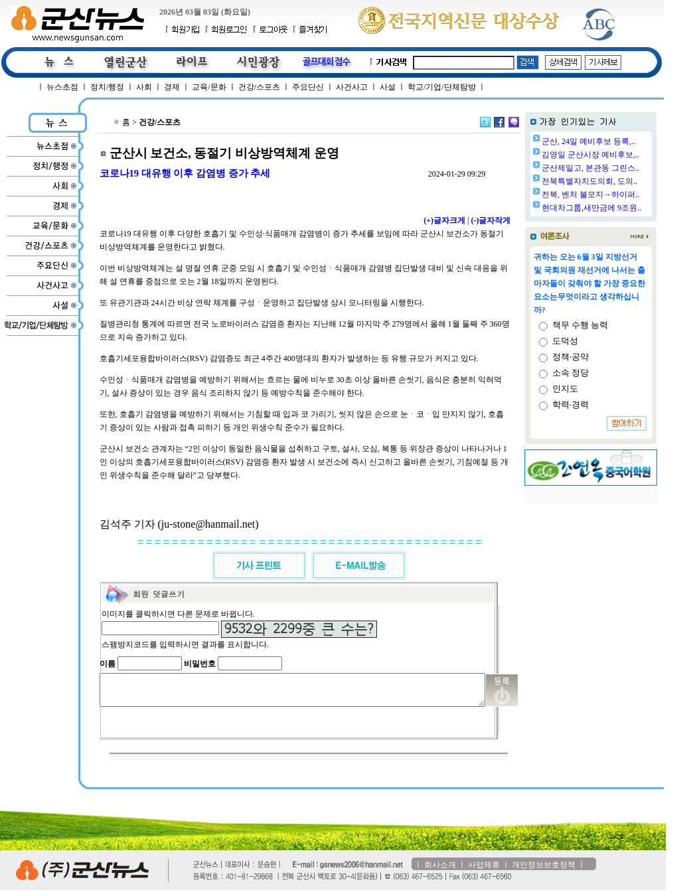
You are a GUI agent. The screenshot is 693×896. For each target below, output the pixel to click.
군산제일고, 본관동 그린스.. (624, 168)
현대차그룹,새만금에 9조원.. (625, 207)
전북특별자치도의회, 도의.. (623, 181)
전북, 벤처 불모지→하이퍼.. (624, 194)
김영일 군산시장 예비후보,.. (624, 154)
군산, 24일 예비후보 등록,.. (622, 141)
